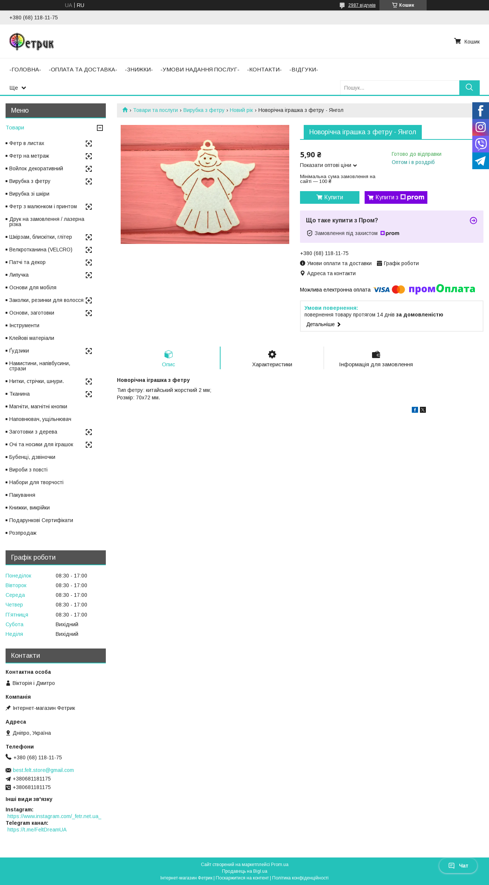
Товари (15, 127)
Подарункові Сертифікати (41, 520)
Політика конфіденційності (300, 878)
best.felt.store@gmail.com (43, 770)
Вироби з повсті (28, 470)
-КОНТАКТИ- (264, 69)
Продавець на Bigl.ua (244, 871)
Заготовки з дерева (33, 432)
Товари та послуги (155, 110)
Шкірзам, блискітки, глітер (40, 237)
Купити (333, 197)
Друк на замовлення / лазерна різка (46, 221)
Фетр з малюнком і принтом (43, 206)
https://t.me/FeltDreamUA (36, 830)
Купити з (399, 197)
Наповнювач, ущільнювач (40, 419)
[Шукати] (469, 87)
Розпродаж (22, 533)
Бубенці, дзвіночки (32, 457)
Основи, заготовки (31, 313)
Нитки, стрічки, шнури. (36, 381)
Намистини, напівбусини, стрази (39, 365)
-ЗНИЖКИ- (139, 69)
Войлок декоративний (36, 168)
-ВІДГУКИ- (303, 69)
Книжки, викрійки (29, 508)
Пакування (22, 495)
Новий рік (241, 110)
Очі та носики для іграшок (41, 444)
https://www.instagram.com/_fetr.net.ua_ (54, 816)
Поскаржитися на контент (242, 878)
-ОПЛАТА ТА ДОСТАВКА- (83, 69)
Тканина (19, 394)
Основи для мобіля (32, 287)
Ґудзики (19, 351)
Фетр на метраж (29, 156)
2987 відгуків (362, 5)
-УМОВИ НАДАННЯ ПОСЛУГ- (199, 69)
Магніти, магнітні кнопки (38, 406)
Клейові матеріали (31, 338)
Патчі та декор (27, 262)
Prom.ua (279, 864)
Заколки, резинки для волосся (46, 300)
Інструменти (24, 325)
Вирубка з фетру (204, 110)
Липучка (19, 275)
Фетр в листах (26, 143)
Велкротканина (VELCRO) (40, 249)
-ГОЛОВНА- (25, 69)
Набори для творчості (36, 482)
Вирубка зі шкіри (29, 194)
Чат (458, 865)
